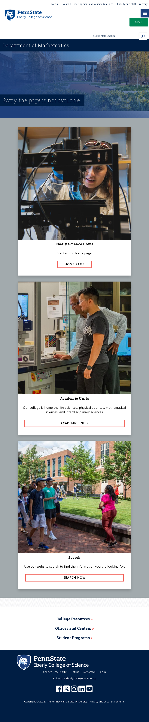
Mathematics (35, 45)
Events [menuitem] (65, 4)
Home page (74, 264)
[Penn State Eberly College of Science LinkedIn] (82, 690)
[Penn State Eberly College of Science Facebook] (59, 690)
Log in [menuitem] (102, 672)
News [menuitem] (54, 4)
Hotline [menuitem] (75, 672)
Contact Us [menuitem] (89, 672)
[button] (138, 23)
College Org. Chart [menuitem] (55, 672)
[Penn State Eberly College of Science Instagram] (74, 690)
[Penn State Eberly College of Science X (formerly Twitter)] (67, 690)
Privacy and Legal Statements (107, 701)
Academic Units (74, 423)
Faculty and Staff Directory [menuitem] (132, 4)
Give (139, 22)
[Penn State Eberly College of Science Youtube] (89, 690)
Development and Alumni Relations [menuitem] (93, 4)
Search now (74, 577)
